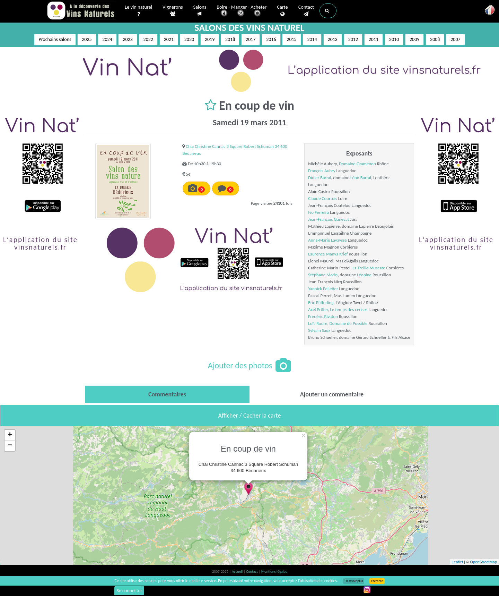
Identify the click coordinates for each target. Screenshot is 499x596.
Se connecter (129, 591)
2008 (435, 39)
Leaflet (457, 562)
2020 (189, 39)
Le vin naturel (138, 11)
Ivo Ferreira (318, 212)
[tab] (167, 394)
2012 (353, 39)
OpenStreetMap (483, 562)
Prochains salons (54, 39)
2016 (271, 39)
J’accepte (377, 581)
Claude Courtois (322, 198)
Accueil (238, 571)
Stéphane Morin (323, 274)
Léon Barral (360, 177)
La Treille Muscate (368, 267)
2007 (455, 39)
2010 (394, 39)
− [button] (10, 445)
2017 (250, 39)
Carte (282, 11)
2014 (312, 39)
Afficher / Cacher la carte (249, 415)
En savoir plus (353, 581)
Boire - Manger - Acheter (241, 11)
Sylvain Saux (319, 330)
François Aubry (321, 170)
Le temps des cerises (348, 309)
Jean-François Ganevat (328, 219)
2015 (291, 39)
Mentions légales (274, 571)
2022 (148, 39)
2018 (230, 39)
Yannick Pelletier (323, 288)
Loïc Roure (317, 323)
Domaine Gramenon (357, 163)
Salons (200, 11)
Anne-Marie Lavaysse (327, 240)
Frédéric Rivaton (323, 316)
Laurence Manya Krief (328, 254)
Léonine (364, 274)
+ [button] (10, 435)
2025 (86, 39)
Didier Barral (319, 177)
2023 (127, 39)
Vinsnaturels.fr (81, 11)
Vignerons (173, 11)
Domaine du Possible (349, 323)
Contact (306, 11)
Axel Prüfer (318, 309)
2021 (169, 39)
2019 (210, 39)
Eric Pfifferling (320, 302)
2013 (333, 39)
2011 (373, 39)
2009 (414, 39)
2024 (107, 39)
